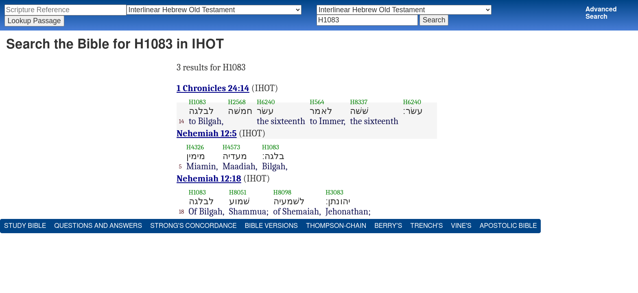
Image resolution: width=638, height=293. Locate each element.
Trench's (426, 226)
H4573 (231, 147)
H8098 (282, 192)
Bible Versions (271, 226)
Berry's (388, 226)
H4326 (195, 147)
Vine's (461, 226)
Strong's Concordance (193, 226)
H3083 (334, 192)
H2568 (237, 102)
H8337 (358, 102)
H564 (317, 102)
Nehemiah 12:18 (209, 178)
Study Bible (25, 226)
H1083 (197, 102)
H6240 (266, 102)
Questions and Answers (98, 226)
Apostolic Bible (508, 226)
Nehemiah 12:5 (207, 133)
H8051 (238, 192)
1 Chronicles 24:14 (213, 88)
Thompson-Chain (336, 226)
